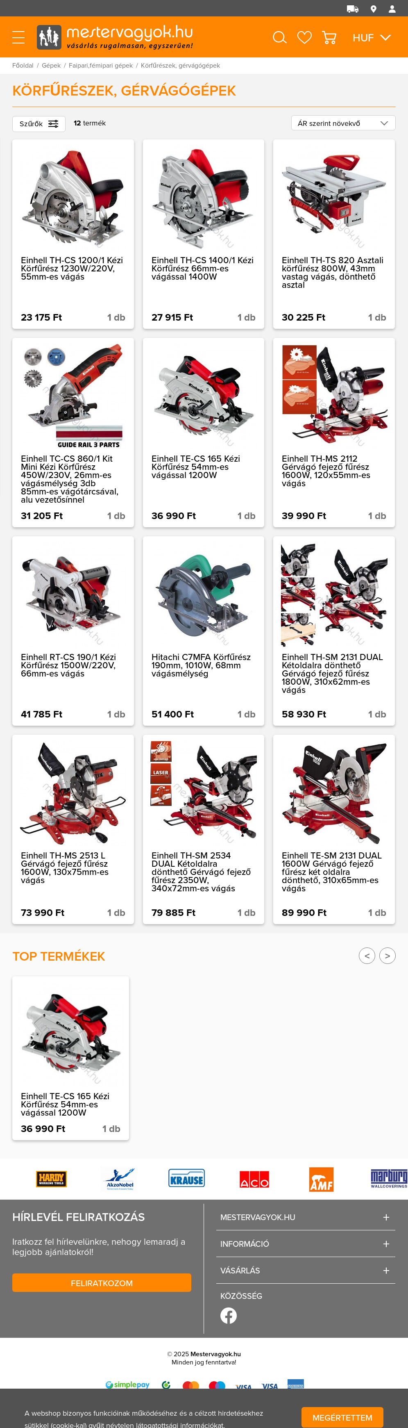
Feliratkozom (102, 1283)
